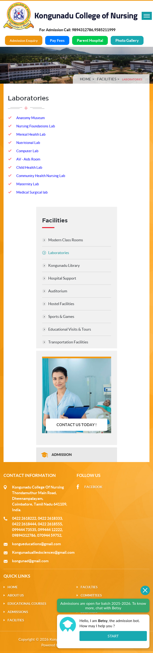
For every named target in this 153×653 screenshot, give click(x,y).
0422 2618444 (24, 524)
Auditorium (57, 291)
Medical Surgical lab (32, 192)
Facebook (93, 487)
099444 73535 (24, 530)
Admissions (18, 612)
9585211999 (104, 30)
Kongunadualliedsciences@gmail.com (43, 552)
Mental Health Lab (30, 134)
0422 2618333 (50, 518)
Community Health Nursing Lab (40, 176)
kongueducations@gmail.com (36, 544)
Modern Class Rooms (65, 240)
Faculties (89, 587)
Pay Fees (57, 40)
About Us (16, 595)
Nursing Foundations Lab (35, 126)
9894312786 (82, 30)
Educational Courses (27, 603)
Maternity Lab (27, 184)
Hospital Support (62, 278)
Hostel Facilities (61, 304)
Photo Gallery (127, 40)
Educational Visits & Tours (69, 329)
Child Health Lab (29, 167)
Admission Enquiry (24, 41)
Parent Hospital (90, 40)
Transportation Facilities (68, 342)
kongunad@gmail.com (30, 561)
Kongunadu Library (64, 265)
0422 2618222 (24, 518)
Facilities (106, 79)
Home (85, 79)
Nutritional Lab (28, 143)
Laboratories (58, 253)
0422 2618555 (50, 524)
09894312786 (23, 535)
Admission (62, 455)
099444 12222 (50, 530)
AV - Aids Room (28, 159)
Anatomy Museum (30, 118)
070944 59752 (49, 535)
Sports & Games (61, 316)
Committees (91, 595)
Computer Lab (27, 151)
